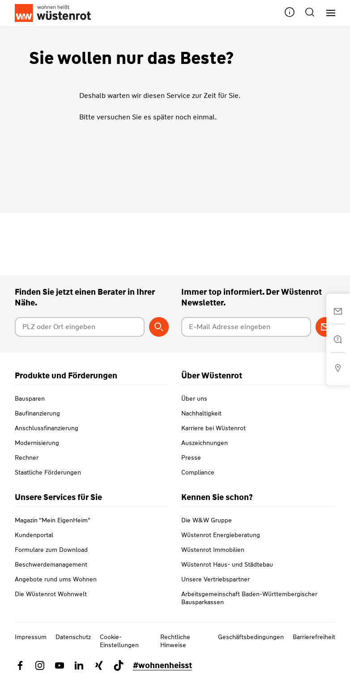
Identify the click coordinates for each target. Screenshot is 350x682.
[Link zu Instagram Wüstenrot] (39, 665)
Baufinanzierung (37, 413)
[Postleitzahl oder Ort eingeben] (80, 327)
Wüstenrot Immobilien (212, 550)
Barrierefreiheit (314, 637)
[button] (289, 13)
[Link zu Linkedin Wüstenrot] (79, 665)
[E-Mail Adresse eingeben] (246, 327)
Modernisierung (37, 443)
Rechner (26, 457)
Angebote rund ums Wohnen (56, 579)
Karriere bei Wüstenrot (213, 428)
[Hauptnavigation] (327, 13)
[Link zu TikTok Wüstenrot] (118, 665)
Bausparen (30, 398)
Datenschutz (73, 637)
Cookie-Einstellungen (119, 641)
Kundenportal (34, 535)
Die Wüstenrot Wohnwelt (51, 594)
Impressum (31, 637)
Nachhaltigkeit (201, 413)
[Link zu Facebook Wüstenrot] (20, 665)
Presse (191, 457)
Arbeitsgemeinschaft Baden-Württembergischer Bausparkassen (249, 598)
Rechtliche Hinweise (175, 641)
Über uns (194, 398)
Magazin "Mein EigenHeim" (52, 520)
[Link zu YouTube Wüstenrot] (59, 665)
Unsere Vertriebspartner (215, 579)
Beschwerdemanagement (51, 564)
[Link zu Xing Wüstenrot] (99, 665)
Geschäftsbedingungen (251, 637)
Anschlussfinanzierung (46, 428)
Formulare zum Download (51, 550)
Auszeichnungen (204, 443)
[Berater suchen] (159, 327)
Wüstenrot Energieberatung (220, 535)
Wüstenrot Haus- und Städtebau (227, 564)
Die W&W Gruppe (206, 520)
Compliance (197, 472)
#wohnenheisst (162, 665)
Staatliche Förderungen (48, 472)
